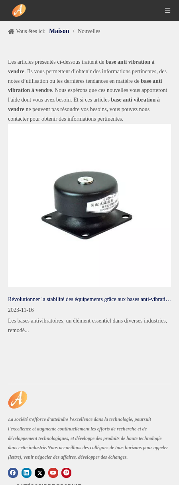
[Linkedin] (26, 473)
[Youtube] (53, 473)
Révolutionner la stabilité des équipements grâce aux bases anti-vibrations (89, 299)
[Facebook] (13, 473)
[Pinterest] (66, 473)
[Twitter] (40, 473)
